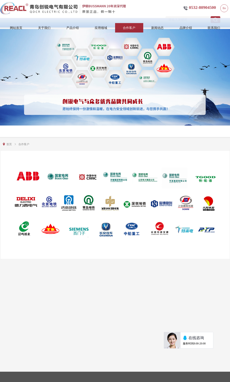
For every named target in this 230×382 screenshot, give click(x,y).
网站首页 (16, 25)
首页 (9, 144)
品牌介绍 (186, 25)
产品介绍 (72, 25)
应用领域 (101, 25)
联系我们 (214, 25)
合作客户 (129, 25)
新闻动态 (157, 25)
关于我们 (44, 25)
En (224, 5)
